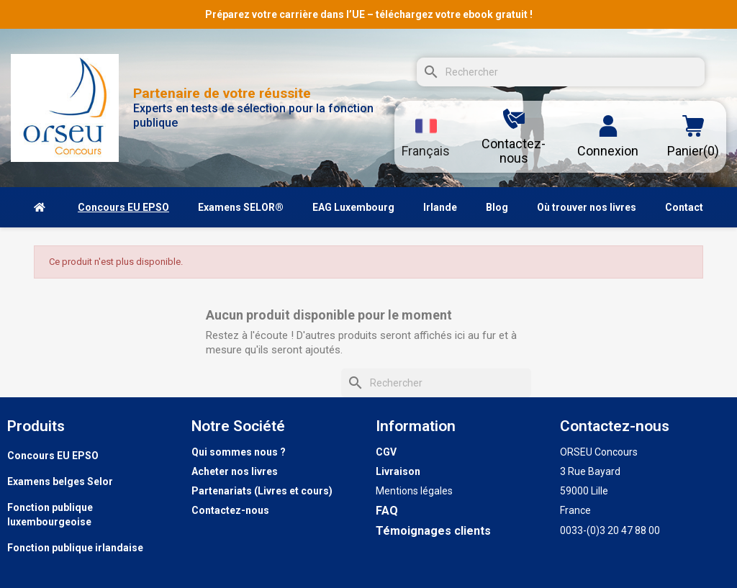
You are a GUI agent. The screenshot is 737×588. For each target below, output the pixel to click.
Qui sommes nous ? (238, 452)
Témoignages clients (433, 531)
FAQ (387, 510)
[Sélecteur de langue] (426, 136)
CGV (386, 452)
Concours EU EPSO (53, 455)
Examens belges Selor (60, 481)
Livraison (398, 471)
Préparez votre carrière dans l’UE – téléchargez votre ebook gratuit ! (369, 14)
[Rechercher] (561, 72)
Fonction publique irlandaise (75, 547)
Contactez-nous (230, 510)
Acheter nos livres (234, 471)
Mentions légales (414, 491)
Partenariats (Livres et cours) (262, 491)
